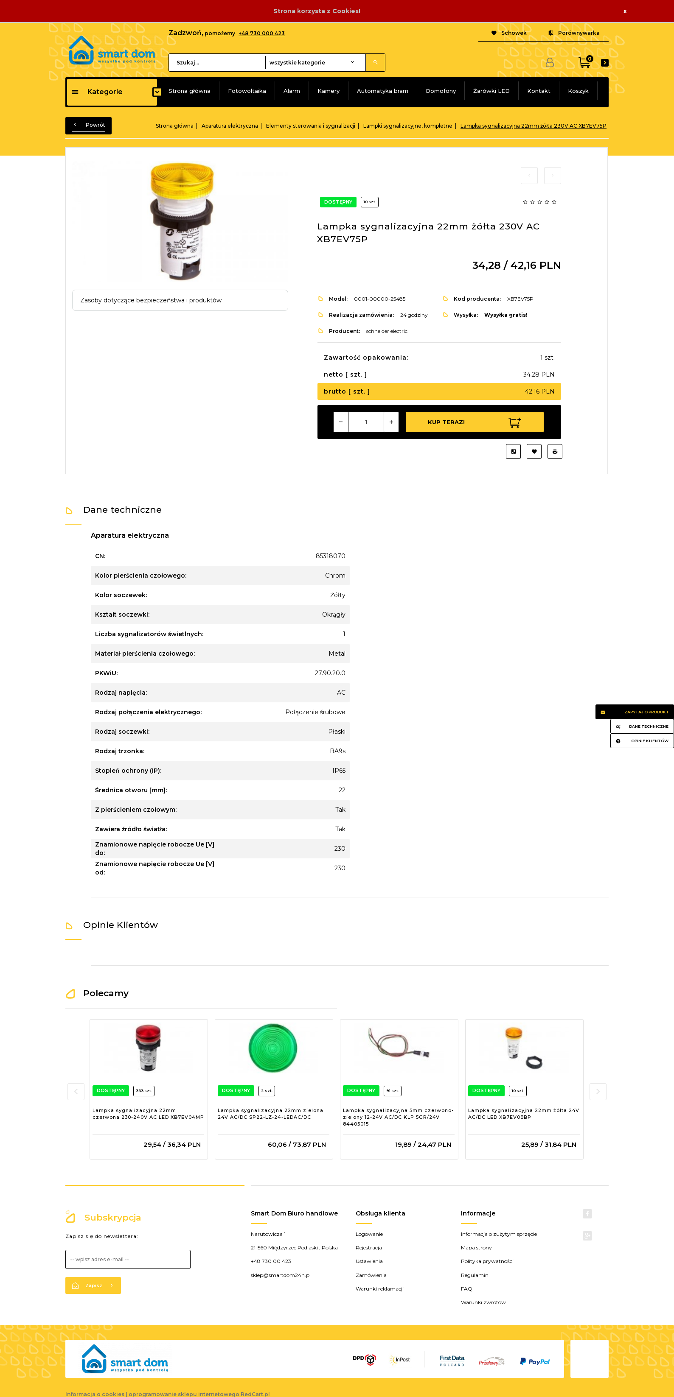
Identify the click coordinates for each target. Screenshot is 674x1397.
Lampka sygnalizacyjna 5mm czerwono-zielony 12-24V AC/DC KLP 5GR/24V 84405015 (398, 1116)
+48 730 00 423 (271, 1261)
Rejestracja (369, 1247)
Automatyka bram (382, 90)
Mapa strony (476, 1247)
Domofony (441, 90)
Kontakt (538, 90)
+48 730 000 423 (262, 33)
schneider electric (386, 331)
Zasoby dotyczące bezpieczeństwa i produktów (151, 300)
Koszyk (578, 90)
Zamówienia (371, 1275)
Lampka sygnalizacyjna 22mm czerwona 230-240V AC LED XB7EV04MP (148, 1113)
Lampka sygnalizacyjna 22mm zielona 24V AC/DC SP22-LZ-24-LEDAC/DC (270, 1113)
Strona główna (189, 90)
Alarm (292, 90)
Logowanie (369, 1234)
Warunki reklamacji (380, 1288)
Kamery (328, 90)
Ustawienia (369, 1261)
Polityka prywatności (487, 1261)
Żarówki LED (491, 90)
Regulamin (475, 1275)
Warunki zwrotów (483, 1302)
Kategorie (97, 92)
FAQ (466, 1288)
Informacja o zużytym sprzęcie (499, 1234)
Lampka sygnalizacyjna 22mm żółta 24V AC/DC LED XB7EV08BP (523, 1113)
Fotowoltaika (247, 90)
